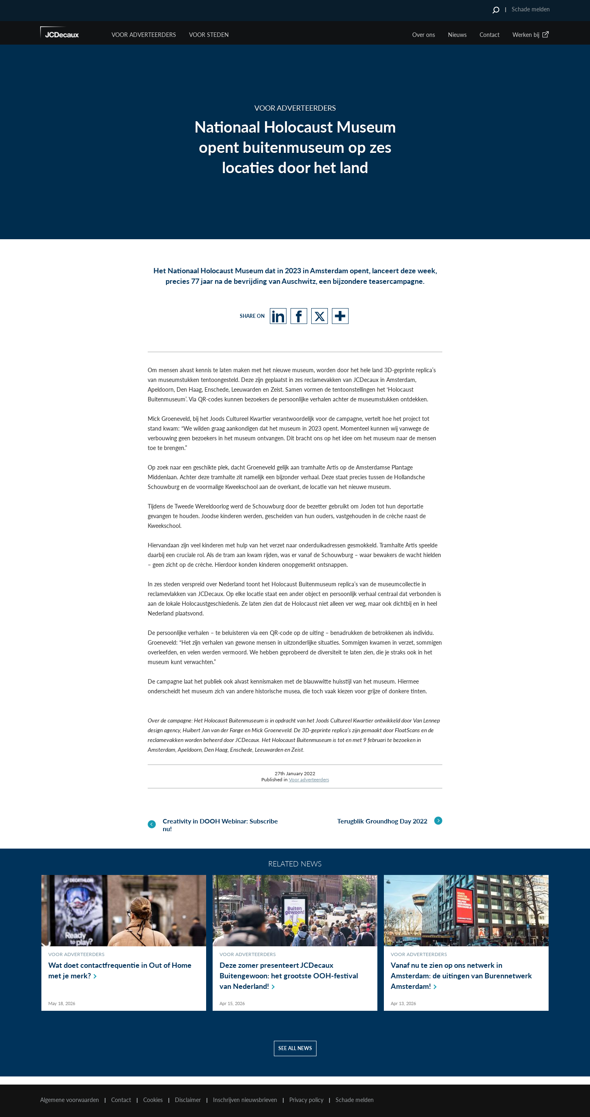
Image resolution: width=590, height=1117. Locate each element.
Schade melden (531, 9)
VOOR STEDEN (209, 34)
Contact (490, 34)
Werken (531, 34)
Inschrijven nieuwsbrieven (245, 1100)
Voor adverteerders (309, 779)
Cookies (153, 1100)
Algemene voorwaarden (69, 1100)
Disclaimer (188, 1100)
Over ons (423, 34)
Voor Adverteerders (144, 34)
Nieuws (457, 34)
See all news (295, 1056)
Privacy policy (306, 1100)
